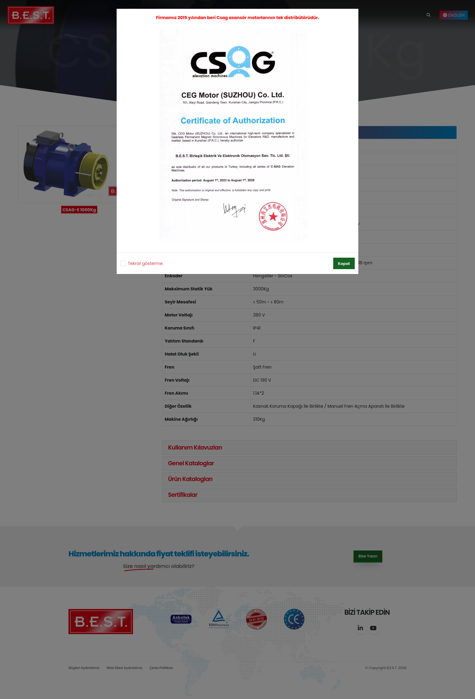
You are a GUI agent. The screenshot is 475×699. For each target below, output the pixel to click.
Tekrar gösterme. (146, 263)
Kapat (344, 263)
